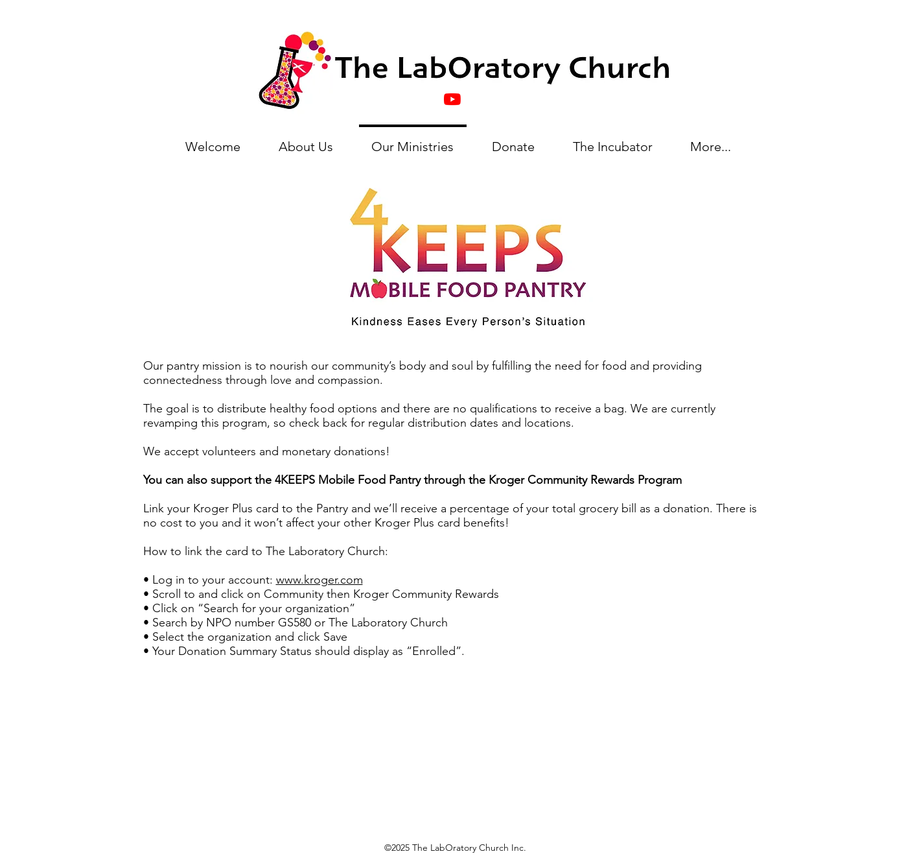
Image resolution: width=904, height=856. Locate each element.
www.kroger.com (319, 580)
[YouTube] (452, 99)
